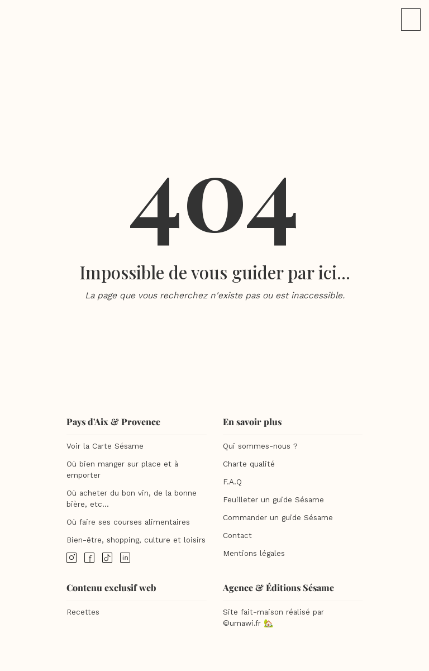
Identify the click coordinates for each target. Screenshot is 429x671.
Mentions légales (254, 553)
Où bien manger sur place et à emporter (122, 469)
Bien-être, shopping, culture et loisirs (136, 540)
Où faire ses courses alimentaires (128, 522)
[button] (411, 19)
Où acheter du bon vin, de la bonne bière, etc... (131, 498)
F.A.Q (232, 482)
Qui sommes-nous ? (260, 446)
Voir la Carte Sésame (105, 446)
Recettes (82, 612)
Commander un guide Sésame (278, 517)
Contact (237, 535)
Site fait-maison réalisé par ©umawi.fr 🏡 (273, 617)
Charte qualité (249, 464)
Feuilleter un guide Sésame (273, 500)
